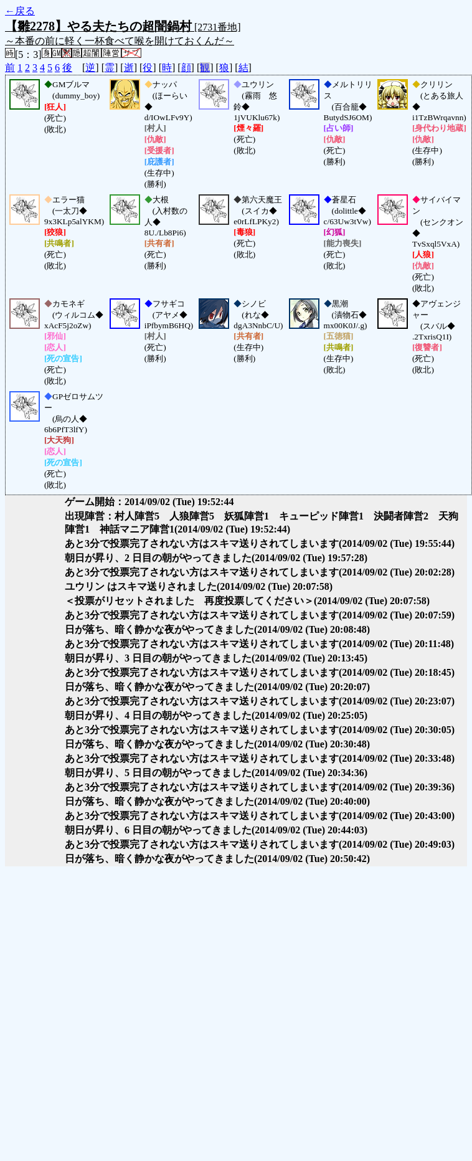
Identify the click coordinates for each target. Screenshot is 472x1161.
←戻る (20, 11)
